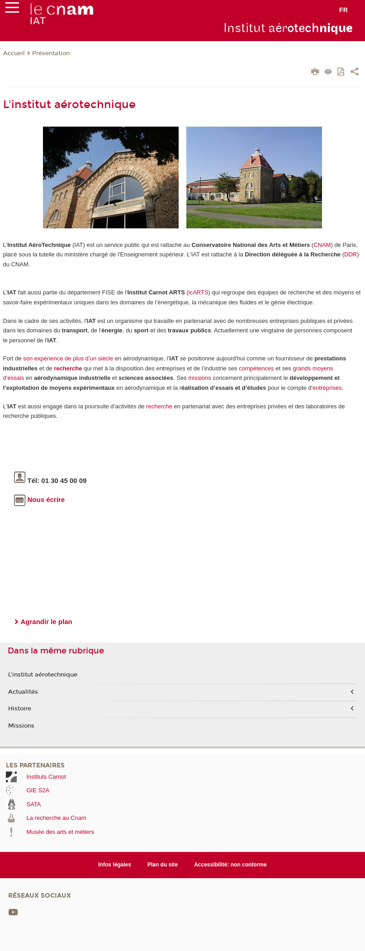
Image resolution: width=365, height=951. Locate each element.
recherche (68, 368)
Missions (21, 725)
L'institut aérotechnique (42, 674)
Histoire (19, 708)
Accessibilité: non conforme (230, 864)
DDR (350, 254)
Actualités (23, 692)
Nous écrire (39, 499)
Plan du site (162, 864)
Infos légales (114, 864)
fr (343, 10)
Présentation (51, 53)
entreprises (327, 387)
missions (199, 377)
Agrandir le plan (46, 621)
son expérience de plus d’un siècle (68, 358)
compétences (256, 368)
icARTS (199, 292)
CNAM (322, 244)
